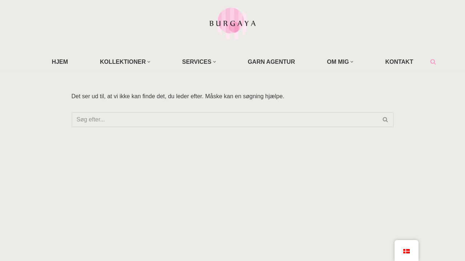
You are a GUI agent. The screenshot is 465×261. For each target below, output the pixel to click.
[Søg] (433, 62)
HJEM (60, 62)
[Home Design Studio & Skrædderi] (232, 23)
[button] (148, 62)
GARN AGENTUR (271, 62)
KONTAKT (399, 62)
